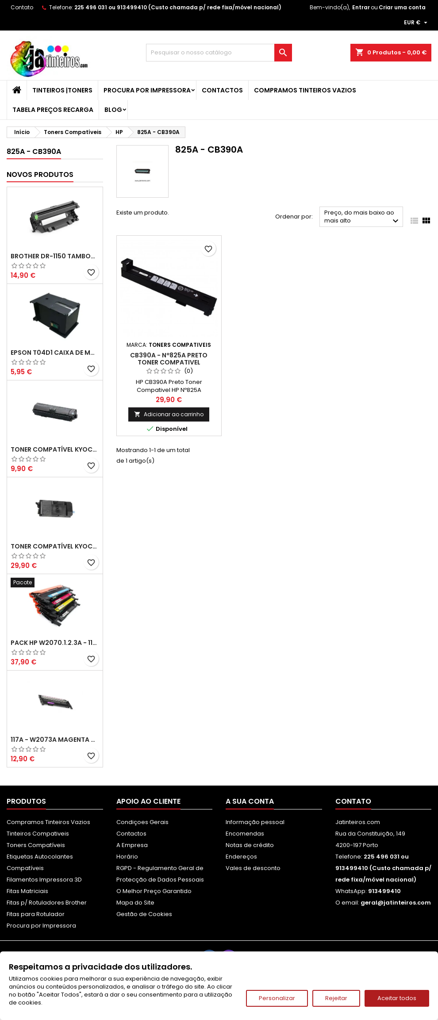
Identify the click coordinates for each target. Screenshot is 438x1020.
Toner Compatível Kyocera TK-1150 (55, 449)
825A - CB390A (34, 151)
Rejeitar (336, 998)
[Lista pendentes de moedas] (417, 22)
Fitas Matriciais (27, 891)
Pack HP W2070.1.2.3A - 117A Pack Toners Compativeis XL (55, 642)
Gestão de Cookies (144, 914)
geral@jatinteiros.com (396, 902)
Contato (22, 7)
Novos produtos (40, 174)
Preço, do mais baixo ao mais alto (362, 217)
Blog (113, 109)
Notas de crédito (250, 845)
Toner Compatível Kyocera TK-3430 (55, 546)
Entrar (361, 7)
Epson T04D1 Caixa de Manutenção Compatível (55, 352)
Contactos (222, 90)
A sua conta (250, 801)
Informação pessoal (255, 822)
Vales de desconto (253, 868)
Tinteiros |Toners (62, 90)
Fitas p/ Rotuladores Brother (47, 902)
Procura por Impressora (147, 90)
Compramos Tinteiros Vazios (305, 90)
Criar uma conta (402, 7)
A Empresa (132, 845)
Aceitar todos (396, 998)
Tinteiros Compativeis (38, 833)
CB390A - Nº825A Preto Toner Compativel (168, 359)
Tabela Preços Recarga (52, 109)
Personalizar (277, 998)
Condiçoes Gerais (142, 822)
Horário (127, 856)
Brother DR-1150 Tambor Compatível (55, 256)
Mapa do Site (135, 902)
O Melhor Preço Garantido (154, 891)
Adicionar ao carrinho (169, 414)
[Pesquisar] (219, 52)
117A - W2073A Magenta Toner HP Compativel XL (55, 739)
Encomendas (245, 833)
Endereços (241, 856)
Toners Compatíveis (36, 845)
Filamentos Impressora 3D (44, 879)
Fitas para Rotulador (36, 914)
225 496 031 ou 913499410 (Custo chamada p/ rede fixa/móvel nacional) (177, 7)
